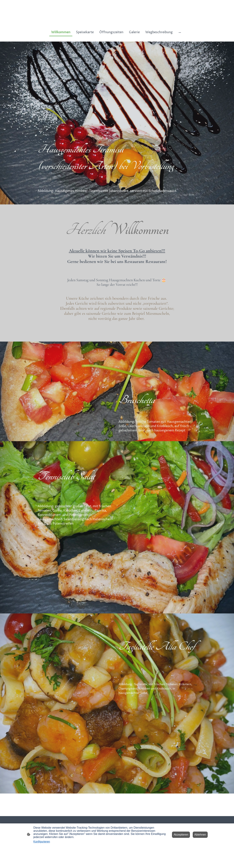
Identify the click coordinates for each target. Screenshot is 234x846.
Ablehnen (200, 834)
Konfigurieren (41, 841)
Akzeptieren (181, 834)
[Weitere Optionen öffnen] (179, 32)
